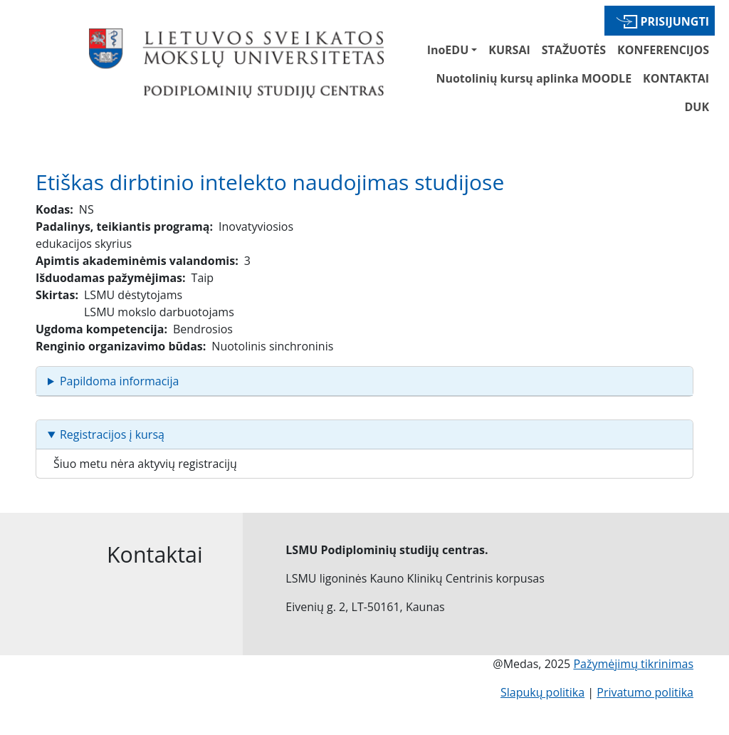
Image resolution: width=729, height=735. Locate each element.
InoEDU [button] (448, 50)
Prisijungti (674, 21)
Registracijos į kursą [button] (112, 434)
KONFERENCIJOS (663, 50)
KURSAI (509, 50)
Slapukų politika (542, 692)
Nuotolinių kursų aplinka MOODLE (533, 78)
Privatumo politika (645, 692)
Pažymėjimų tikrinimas (633, 664)
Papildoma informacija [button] (119, 381)
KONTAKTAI (676, 78)
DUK (696, 107)
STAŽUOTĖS (574, 50)
